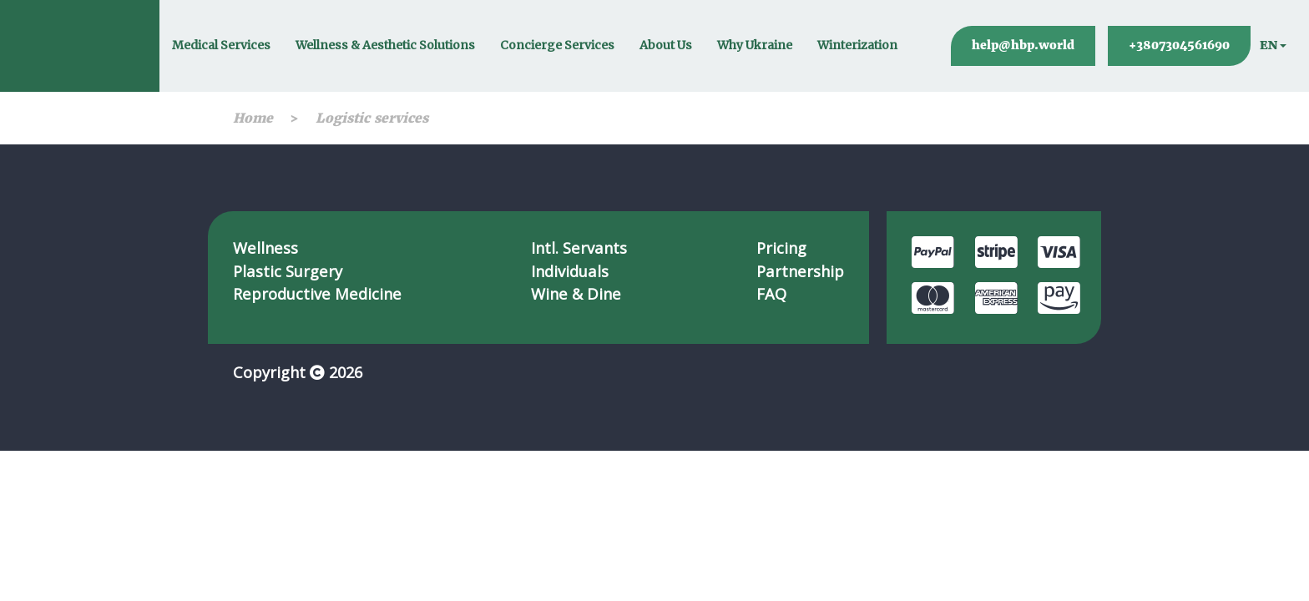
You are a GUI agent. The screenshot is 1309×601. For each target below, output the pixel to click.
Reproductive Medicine (317, 293)
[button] (1273, 46)
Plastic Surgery (287, 270)
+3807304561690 (1179, 45)
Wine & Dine (576, 293)
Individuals (570, 270)
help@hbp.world (1023, 45)
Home (253, 118)
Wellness (265, 247)
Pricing (781, 247)
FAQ (771, 293)
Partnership (800, 270)
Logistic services (372, 118)
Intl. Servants (579, 247)
